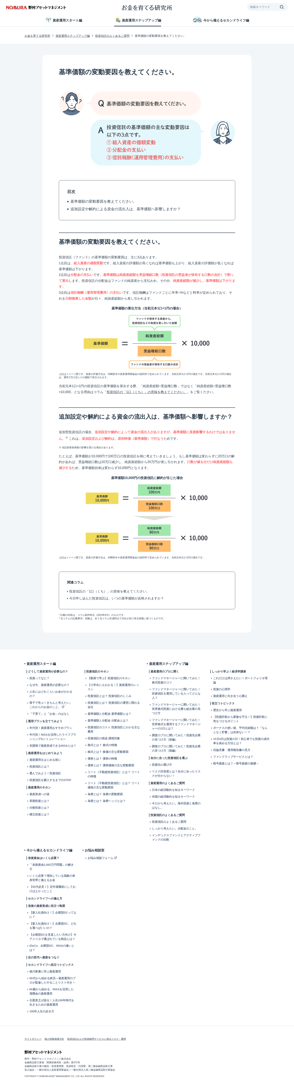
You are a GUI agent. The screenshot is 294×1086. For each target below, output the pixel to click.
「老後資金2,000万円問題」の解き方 (51, 867)
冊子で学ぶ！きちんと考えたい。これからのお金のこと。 (50, 705)
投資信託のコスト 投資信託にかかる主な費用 (114, 729)
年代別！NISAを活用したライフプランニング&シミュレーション (52, 737)
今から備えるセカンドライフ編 (221, 19)
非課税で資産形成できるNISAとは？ (52, 745)
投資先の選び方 (162, 764)
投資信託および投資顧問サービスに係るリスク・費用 (96, 1039)
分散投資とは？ (39, 807)
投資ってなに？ (39, 678)
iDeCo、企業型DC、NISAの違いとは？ (51, 948)
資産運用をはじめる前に (45, 759)
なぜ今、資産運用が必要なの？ (49, 685)
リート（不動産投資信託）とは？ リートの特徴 (114, 774)
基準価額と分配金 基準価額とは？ (109, 713)
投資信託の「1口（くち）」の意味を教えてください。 (147, 392)
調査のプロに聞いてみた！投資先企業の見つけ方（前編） (176, 737)
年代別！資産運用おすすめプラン (50, 728)
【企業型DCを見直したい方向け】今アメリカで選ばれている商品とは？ (52, 937)
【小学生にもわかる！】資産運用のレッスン (113, 687)
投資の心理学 (221, 689)
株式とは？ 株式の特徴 (102, 745)
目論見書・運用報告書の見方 (231, 750)
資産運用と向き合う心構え (230, 696)
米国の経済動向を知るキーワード (173, 796)
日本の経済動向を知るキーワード (173, 789)
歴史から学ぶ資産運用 (227, 710)
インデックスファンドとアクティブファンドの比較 (176, 837)
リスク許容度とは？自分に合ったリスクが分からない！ (176, 773)
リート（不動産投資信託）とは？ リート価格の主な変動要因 (114, 785)
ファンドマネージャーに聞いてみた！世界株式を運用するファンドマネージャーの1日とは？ (176, 724)
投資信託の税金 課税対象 (104, 738)
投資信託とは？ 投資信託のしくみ (109, 696)
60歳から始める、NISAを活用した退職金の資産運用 (51, 991)
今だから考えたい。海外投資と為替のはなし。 (176, 805)
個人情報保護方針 (54, 1039)
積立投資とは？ (39, 814)
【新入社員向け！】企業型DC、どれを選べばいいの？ (52, 926)
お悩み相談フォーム (100, 858)
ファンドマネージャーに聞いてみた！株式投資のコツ (176, 680)
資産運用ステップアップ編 (137, 19)
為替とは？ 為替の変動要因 (105, 794)
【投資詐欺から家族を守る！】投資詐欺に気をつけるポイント (240, 719)
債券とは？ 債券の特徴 (102, 758)
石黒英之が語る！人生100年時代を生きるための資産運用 (51, 1002)
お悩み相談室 (94, 850)
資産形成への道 (39, 794)
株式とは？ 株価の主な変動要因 (108, 751)
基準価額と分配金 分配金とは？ (108, 720)
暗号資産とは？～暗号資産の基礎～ (236, 763)
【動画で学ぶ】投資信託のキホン (109, 678)
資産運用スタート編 (63, 19)
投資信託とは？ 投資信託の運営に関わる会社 (114, 705)
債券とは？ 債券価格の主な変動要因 (111, 765)
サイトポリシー (33, 1039)
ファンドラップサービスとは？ (233, 756)
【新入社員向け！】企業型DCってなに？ (52, 914)
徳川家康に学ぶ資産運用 (45, 971)
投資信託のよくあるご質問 (112, 35)
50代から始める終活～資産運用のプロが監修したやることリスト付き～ (52, 980)
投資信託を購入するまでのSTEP (50, 780)
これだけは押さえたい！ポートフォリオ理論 (240, 680)
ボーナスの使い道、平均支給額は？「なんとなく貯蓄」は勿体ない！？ (240, 730)
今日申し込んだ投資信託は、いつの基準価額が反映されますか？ (116, 598)
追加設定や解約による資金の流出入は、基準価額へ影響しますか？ (125, 209)
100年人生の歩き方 (41, 1011)
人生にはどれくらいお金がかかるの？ (50, 694)
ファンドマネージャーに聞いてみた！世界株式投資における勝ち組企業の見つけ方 (176, 709)
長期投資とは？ (39, 801)
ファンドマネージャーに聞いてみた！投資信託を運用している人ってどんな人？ (176, 693)
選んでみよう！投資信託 (45, 773)
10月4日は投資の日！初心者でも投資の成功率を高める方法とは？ (241, 741)
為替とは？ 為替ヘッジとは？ (107, 801)
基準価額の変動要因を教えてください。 (103, 201)
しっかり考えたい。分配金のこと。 (175, 828)
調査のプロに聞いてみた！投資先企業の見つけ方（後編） (176, 748)
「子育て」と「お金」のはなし (49, 713)
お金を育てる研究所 (37, 35)
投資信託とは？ (39, 766)
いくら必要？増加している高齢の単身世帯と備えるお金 (52, 878)
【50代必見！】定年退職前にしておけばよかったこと (52, 889)
